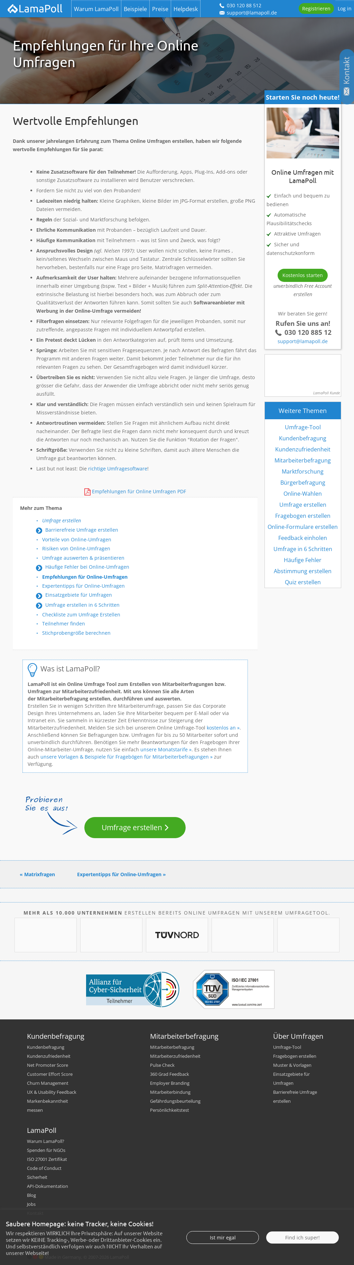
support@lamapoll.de (303, 341)
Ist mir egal (223, 1249)
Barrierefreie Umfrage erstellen (81, 529)
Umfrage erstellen (61, 520)
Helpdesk (186, 9)
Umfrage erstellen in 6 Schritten (82, 605)
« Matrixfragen (37, 874)
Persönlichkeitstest (169, 1110)
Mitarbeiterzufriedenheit (175, 1056)
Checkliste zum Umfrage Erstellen (81, 614)
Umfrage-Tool (303, 427)
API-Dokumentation (47, 1186)
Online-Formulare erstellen (303, 527)
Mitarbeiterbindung (170, 1092)
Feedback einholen (302, 538)
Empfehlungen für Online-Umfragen (85, 577)
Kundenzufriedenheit (302, 449)
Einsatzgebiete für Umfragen (78, 595)
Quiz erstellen (303, 582)
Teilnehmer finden (63, 623)
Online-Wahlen (302, 493)
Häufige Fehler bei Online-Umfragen (87, 566)
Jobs (31, 1204)
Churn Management (47, 1083)
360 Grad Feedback (169, 1074)
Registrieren (316, 8)
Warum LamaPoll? (45, 1141)
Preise (160, 9)
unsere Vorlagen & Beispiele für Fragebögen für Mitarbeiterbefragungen (124, 756)
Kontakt (35, 1213)
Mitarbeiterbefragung (302, 460)
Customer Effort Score (50, 1074)
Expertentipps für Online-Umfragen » (121, 874)
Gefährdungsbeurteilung (175, 1101)
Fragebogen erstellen (302, 516)
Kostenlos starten (302, 275)
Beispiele (135, 9)
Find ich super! (302, 1249)
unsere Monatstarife (164, 749)
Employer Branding (169, 1083)
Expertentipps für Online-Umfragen (83, 586)
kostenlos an (221, 727)
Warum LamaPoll (96, 9)
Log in (345, 8)
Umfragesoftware (127, 468)
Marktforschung (303, 471)
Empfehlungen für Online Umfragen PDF (139, 491)
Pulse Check (162, 1065)
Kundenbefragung (302, 438)
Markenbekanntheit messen (47, 1105)
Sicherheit (37, 1177)
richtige (97, 468)
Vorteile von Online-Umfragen (76, 539)
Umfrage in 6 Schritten (302, 549)
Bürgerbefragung (302, 482)
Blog (31, 1195)
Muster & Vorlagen (292, 1065)
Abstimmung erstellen (303, 571)
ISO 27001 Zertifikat (47, 1159)
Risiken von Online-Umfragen (76, 548)
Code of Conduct (44, 1168)
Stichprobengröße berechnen (76, 633)
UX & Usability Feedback (51, 1092)
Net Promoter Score (47, 1065)
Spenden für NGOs (46, 1150)
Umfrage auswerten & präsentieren (83, 557)
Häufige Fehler (303, 560)
